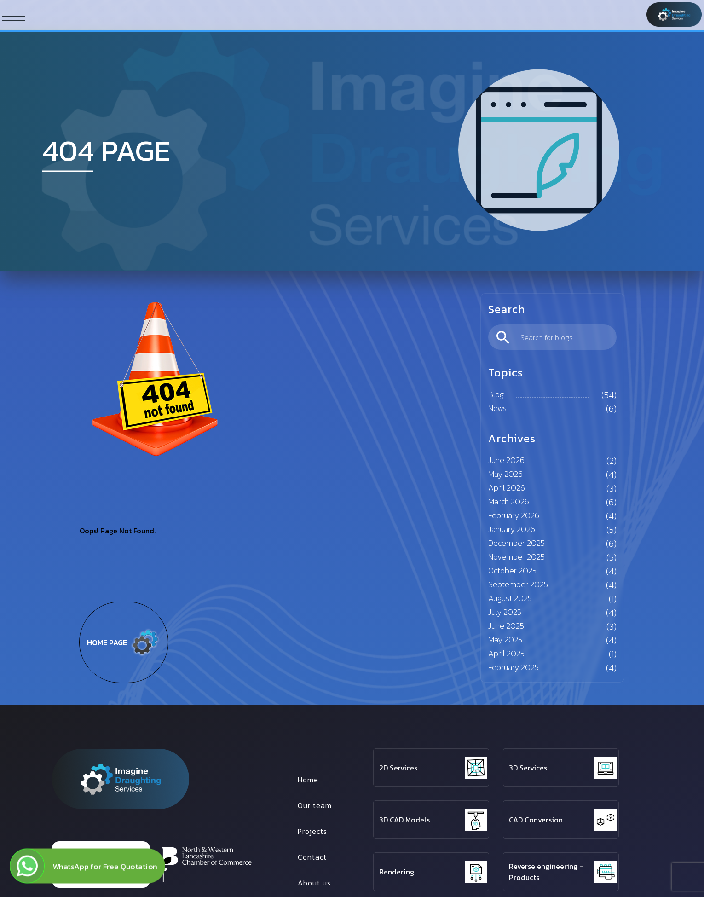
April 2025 (506, 653)
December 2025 (516, 543)
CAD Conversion (536, 819)
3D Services (528, 767)
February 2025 (513, 667)
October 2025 (512, 570)
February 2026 (513, 515)
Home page (124, 642)
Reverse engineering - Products (546, 872)
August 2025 (510, 598)
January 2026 (511, 529)
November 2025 (516, 556)
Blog (496, 394)
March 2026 (508, 501)
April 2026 (506, 487)
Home (308, 779)
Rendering (396, 871)
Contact (312, 856)
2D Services (398, 767)
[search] (552, 337)
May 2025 (505, 639)
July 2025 (504, 612)
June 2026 (506, 460)
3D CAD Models (404, 819)
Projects (312, 831)
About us (314, 882)
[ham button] (13, 15)
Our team (315, 805)
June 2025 (506, 625)
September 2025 (518, 584)
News (497, 408)
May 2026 (505, 474)
